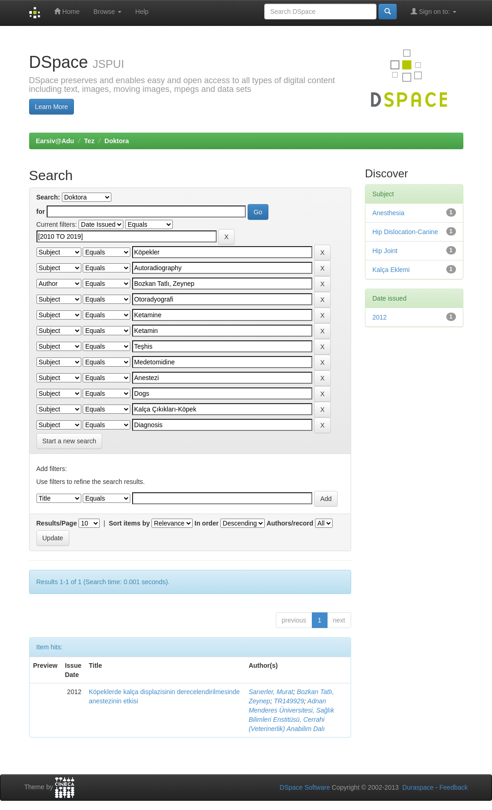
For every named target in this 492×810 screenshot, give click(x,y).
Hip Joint (384, 250)
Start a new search (70, 441)
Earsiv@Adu (55, 141)
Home (66, 11)
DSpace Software (304, 787)
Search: (48, 197)
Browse (107, 11)
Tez (89, 141)
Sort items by (129, 523)
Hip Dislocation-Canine (405, 232)
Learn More (51, 106)
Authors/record (290, 523)
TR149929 (289, 701)
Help (142, 11)
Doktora (116, 141)
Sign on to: (433, 11)
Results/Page (56, 523)
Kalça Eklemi (391, 269)
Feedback (453, 787)
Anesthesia (388, 213)
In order (206, 523)
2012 (379, 317)
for (40, 211)
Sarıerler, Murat (271, 691)
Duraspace (418, 787)
